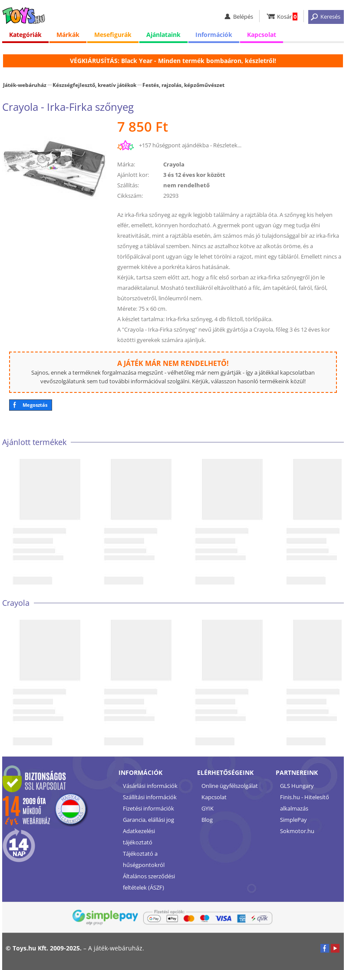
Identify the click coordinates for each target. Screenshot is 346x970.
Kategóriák (25, 34)
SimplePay (293, 820)
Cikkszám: (130, 195)
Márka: (126, 164)
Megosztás (35, 405)
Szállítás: (128, 185)
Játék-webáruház (24, 84)
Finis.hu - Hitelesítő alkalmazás (304, 802)
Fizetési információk (148, 808)
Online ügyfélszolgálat (229, 786)
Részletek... (227, 145)
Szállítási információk (150, 797)
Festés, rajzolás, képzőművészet (183, 84)
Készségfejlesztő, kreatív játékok (94, 84)
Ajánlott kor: (133, 175)
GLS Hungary (297, 786)
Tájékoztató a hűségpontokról (144, 859)
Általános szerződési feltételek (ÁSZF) (149, 881)
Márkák (67, 34)
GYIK (207, 808)
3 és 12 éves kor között (194, 175)
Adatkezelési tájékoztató (139, 836)
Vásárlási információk (150, 786)
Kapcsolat (261, 34)
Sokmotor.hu (297, 831)
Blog (207, 820)
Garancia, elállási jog (148, 820)
